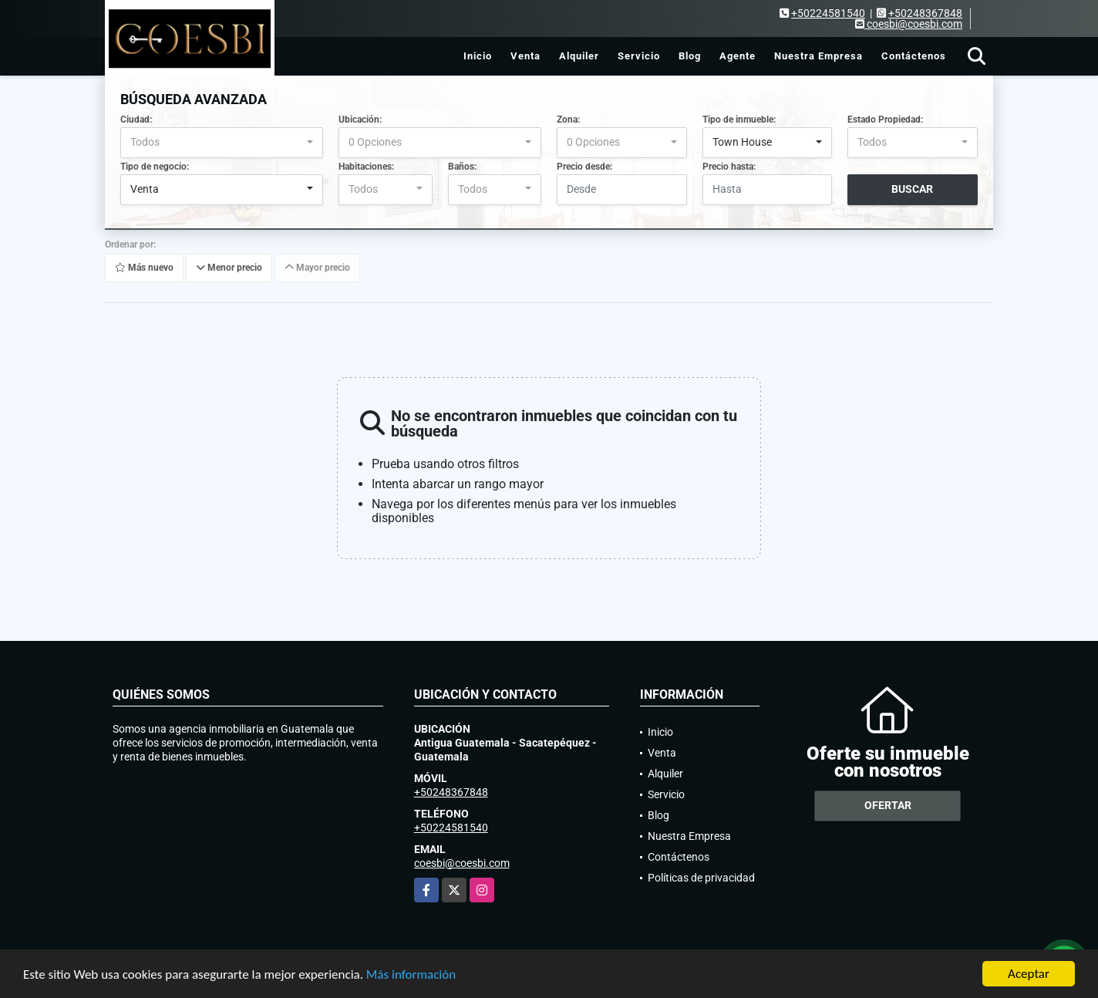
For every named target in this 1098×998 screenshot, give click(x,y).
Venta (525, 56)
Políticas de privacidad (701, 878)
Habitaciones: (366, 166)
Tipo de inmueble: (739, 119)
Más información (411, 975)
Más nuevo (144, 267)
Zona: (568, 119)
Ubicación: (360, 119)
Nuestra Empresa (818, 56)
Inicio (477, 56)
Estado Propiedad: (885, 119)
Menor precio (229, 267)
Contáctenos (913, 56)
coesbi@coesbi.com (462, 863)
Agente (737, 56)
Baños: (462, 166)
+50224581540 (828, 13)
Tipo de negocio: (154, 166)
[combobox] (221, 142)
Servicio (639, 56)
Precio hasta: (729, 166)
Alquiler (579, 56)
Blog (690, 56)
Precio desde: (584, 166)
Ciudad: (136, 119)
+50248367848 (925, 13)
